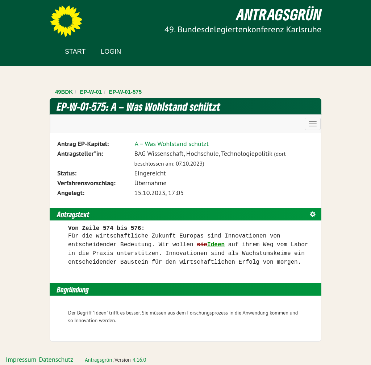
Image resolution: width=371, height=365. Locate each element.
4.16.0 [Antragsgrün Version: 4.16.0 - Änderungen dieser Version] (139, 359)
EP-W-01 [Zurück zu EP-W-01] (91, 92)
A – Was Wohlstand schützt (171, 143)
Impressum (21, 359)
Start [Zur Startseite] (75, 51)
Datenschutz (56, 359)
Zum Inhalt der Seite (32, 18)
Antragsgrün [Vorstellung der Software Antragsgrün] (98, 359)
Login (111, 51)
